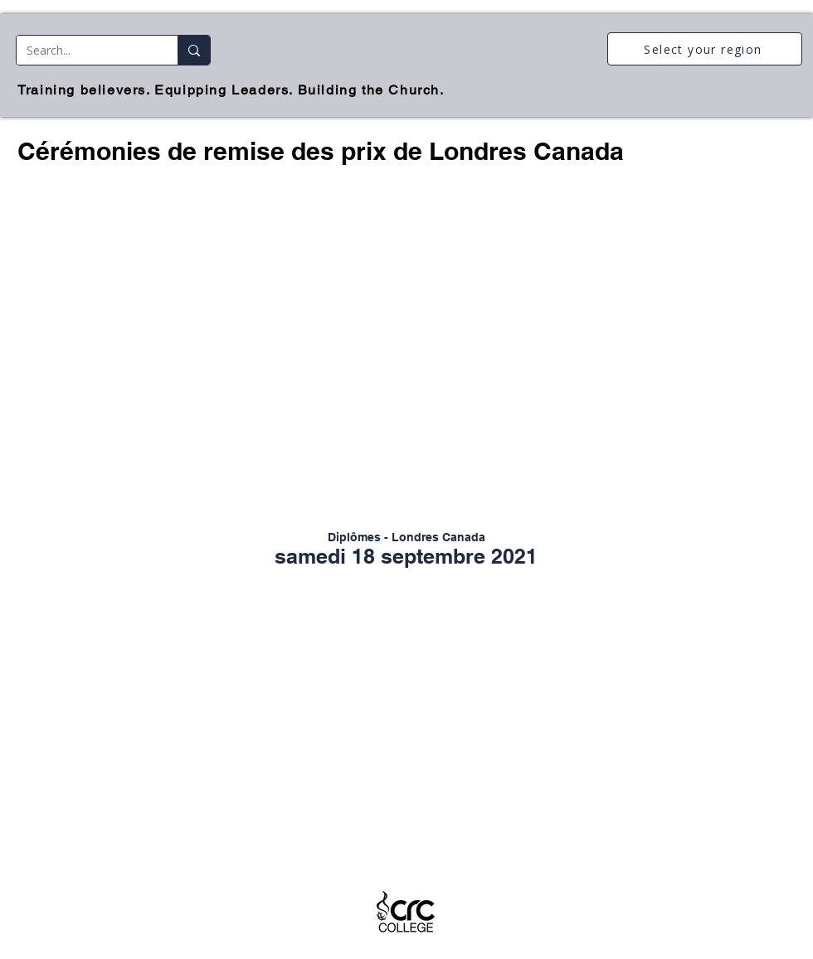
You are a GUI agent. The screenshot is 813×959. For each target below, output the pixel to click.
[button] (406, 354)
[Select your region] (704, 48)
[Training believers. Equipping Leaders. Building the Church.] (233, 90)
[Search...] (85, 50)
